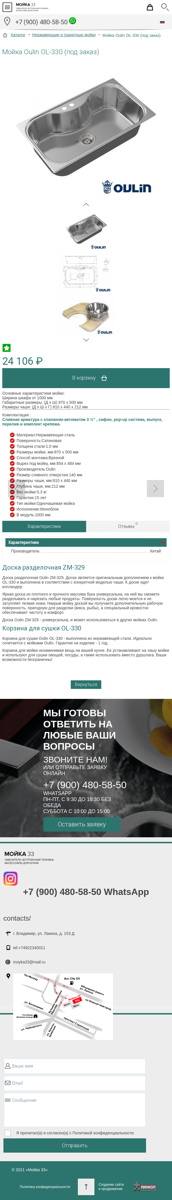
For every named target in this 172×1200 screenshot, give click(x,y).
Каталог (18, 35)
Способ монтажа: (33, 457)
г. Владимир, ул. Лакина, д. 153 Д (43, 933)
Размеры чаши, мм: (35, 480)
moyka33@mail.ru (29, 962)
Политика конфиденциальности (45, 1187)
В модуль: (26, 515)
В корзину (91, 378)
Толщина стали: (31, 446)
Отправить (75, 1145)
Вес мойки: (27, 492)
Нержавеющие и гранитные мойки (64, 35)
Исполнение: (28, 509)
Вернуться (86, 684)
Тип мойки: (27, 503)
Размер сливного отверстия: (43, 475)
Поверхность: (29, 440)
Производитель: (31, 469)
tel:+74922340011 (29, 947)
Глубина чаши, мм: (34, 486)
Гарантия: (26, 497)
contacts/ (17, 918)
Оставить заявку (82, 824)
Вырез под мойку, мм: (36, 463)
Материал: (26, 435)
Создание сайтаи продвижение (111, 1187)
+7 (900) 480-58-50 (45, 21)
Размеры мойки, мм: (35, 452)
